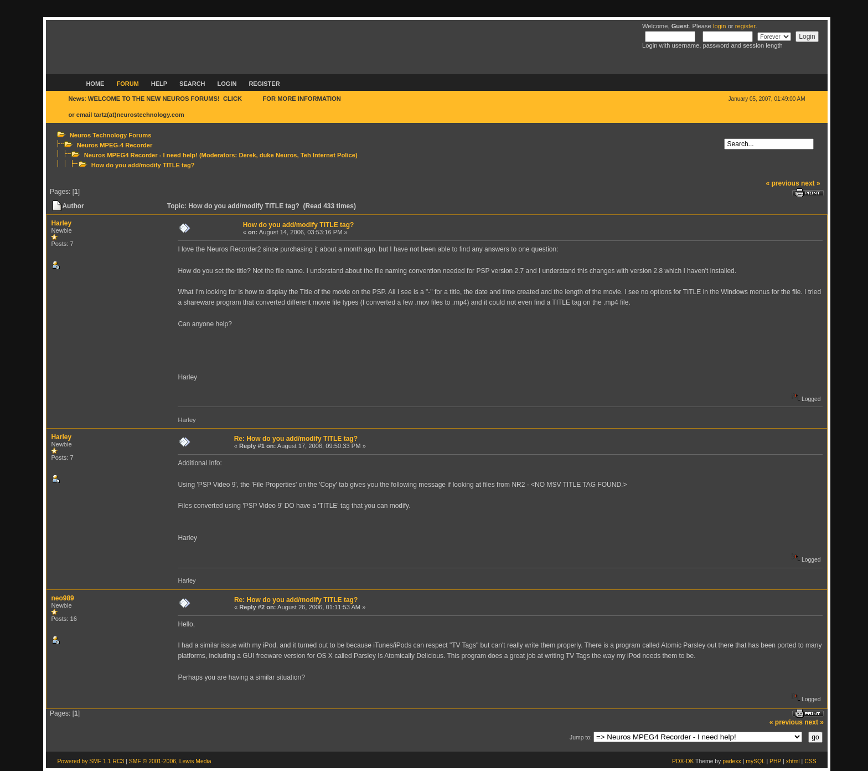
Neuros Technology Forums (111, 135)
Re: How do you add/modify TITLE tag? (296, 439)
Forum (127, 83)
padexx (731, 761)
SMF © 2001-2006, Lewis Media (170, 761)
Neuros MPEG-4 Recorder (115, 145)
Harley (61, 223)
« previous (782, 183)
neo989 (62, 598)
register (745, 26)
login (719, 26)
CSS (810, 761)
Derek (247, 155)
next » (810, 183)
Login (227, 83)
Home (95, 83)
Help (159, 83)
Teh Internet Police (328, 155)
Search (192, 83)
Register (264, 83)
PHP (775, 761)
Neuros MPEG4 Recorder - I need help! (141, 155)
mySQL (755, 761)
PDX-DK (683, 761)
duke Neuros (278, 155)
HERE (252, 98)
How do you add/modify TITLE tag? (143, 165)
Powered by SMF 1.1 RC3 (90, 761)
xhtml (793, 761)
